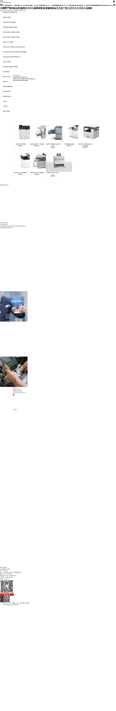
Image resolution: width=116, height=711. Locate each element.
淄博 (21, 603)
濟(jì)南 (14, 603)
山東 (17, 603)
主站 (10, 603)
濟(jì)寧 (27, 603)
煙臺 (24, 603)
